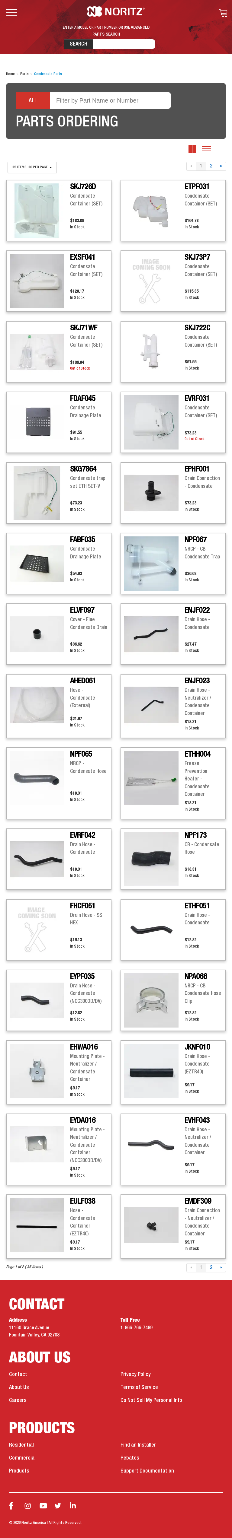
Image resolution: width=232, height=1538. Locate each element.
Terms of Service (139, 1387)
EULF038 (82, 1201)
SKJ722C (197, 328)
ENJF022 (197, 610)
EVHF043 (197, 1120)
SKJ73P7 (197, 257)
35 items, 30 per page (32, 167)
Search (78, 44)
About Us (19, 1387)
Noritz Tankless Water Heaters (116, 11)
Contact (18, 1374)
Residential (21, 1445)
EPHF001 (197, 469)
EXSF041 (82, 257)
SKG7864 (83, 469)
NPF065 (81, 754)
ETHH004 (198, 754)
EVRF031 (197, 399)
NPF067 (196, 540)
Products (19, 1471)
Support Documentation (147, 1471)
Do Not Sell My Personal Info (151, 1400)
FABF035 (82, 540)
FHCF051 (82, 906)
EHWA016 (84, 1047)
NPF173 (196, 835)
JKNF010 (197, 1047)
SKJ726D (83, 187)
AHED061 (83, 681)
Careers (17, 1400)
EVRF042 (82, 835)
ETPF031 (197, 187)
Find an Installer (138, 1445)
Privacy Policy (136, 1374)
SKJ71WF (83, 328)
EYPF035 (82, 977)
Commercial (22, 1458)
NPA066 (196, 977)
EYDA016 (82, 1120)
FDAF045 (82, 399)
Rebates (130, 1458)
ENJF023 (197, 681)
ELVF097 (82, 610)
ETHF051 (197, 906)
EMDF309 (198, 1201)
